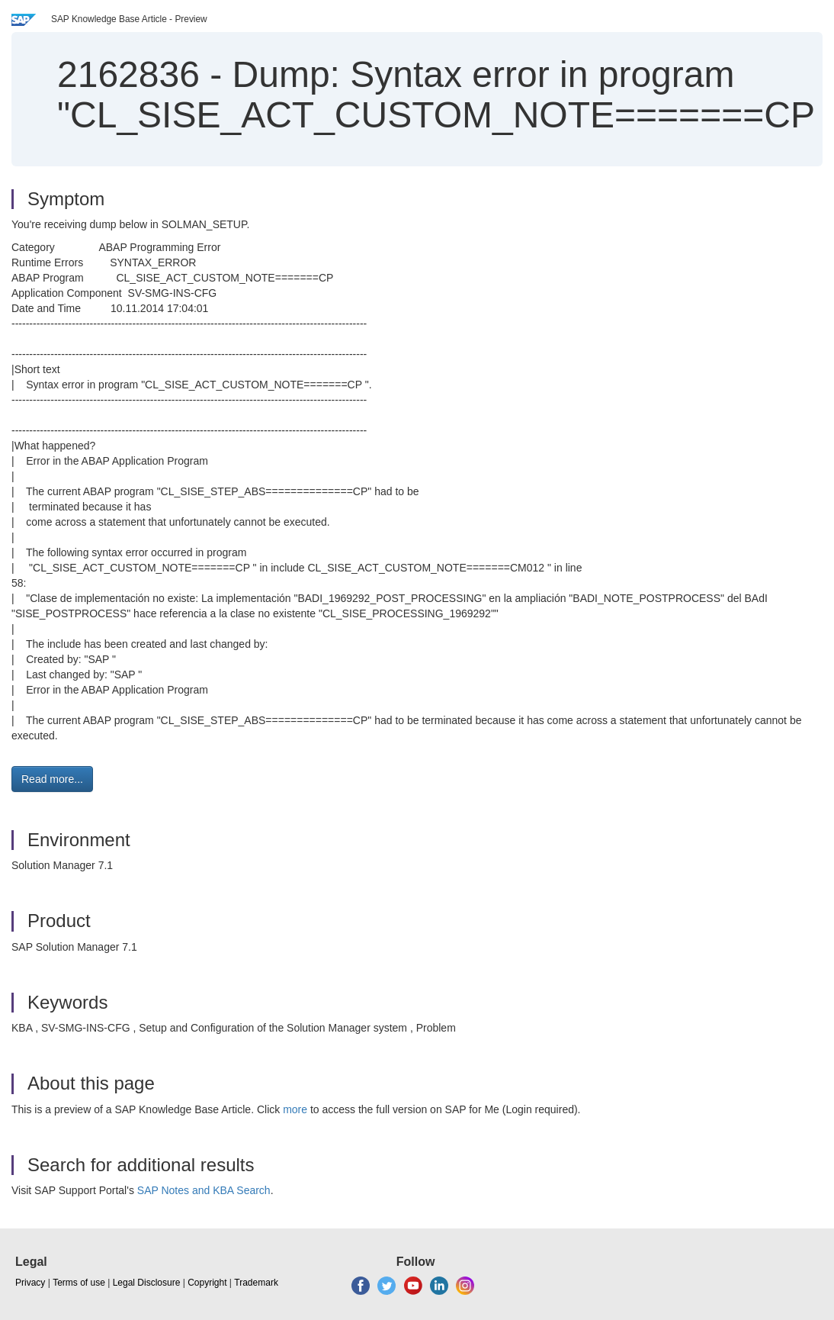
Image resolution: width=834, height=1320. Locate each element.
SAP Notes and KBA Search (204, 1190)
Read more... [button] (52, 779)
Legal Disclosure (147, 1282)
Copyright (207, 1282)
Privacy (30, 1282)
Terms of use (79, 1282)
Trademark (256, 1282)
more (295, 1109)
